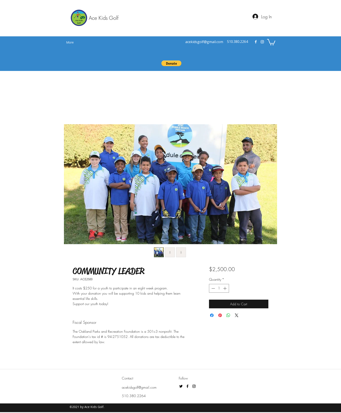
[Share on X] (236, 315)
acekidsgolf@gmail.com (139, 387)
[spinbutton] (219, 288)
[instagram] (262, 42)
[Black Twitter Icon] (181, 386)
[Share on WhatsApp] (228, 315)
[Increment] (225, 288)
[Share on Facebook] (211, 315)
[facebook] (256, 42)
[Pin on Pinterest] (220, 315)
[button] (271, 41)
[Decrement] (213, 288)
